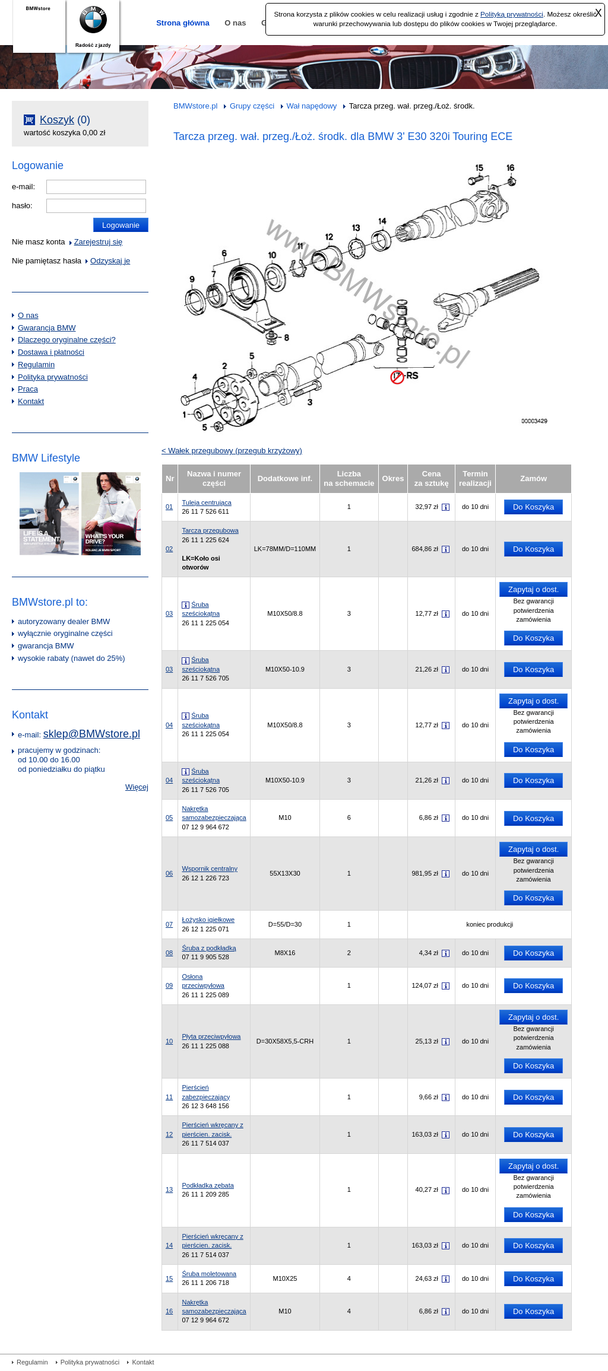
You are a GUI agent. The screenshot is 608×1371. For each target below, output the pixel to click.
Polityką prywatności (511, 14)
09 (194, 279)
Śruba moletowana (209, 1273)
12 (331, 237)
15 (480, 168)
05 (207, 428)
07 (216, 275)
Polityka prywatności (53, 377)
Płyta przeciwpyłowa (211, 1036)
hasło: (22, 205)
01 (186, 415)
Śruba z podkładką (209, 948)
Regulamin (36, 364)
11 (301, 246)
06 (226, 253)
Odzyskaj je (110, 260)
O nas (235, 22)
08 (288, 338)
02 (226, 367)
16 (512, 168)
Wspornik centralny (210, 868)
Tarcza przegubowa (210, 530)
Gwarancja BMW (47, 327)
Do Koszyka (533, 506)
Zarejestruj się (98, 241)
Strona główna (183, 22)
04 (197, 378)
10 (274, 255)
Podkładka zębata (207, 1185)
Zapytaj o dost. (533, 589)
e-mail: (23, 186)
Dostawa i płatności (51, 352)
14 (384, 221)
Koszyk (57, 120)
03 (312, 403)
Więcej (136, 786)
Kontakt (31, 401)
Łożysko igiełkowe (208, 919)
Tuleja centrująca (206, 502)
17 (397, 377)
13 (358, 228)
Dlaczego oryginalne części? (67, 339)
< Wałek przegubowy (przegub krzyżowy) (232, 450)
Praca (28, 388)
